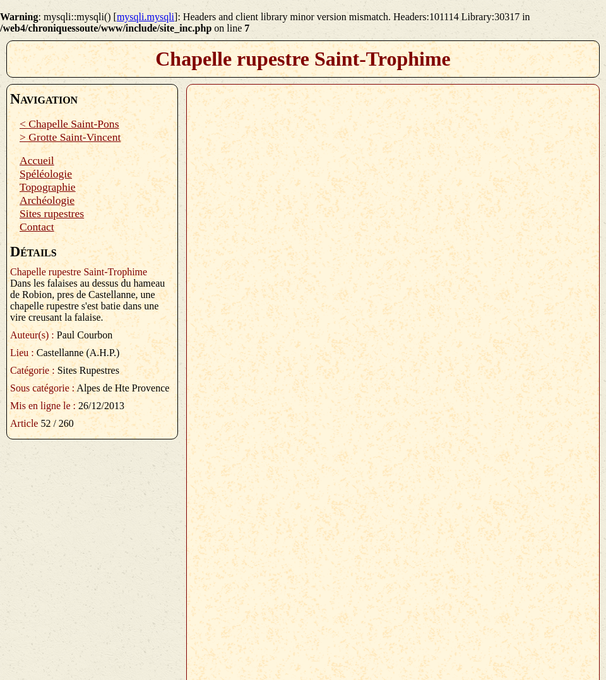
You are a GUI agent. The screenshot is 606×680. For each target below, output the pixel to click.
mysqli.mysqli (145, 16)
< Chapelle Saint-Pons (69, 123)
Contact (37, 226)
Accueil (37, 160)
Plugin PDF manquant (393, 377)
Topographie (48, 187)
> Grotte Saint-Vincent (70, 137)
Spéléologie (46, 173)
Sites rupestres (52, 213)
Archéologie (47, 200)
